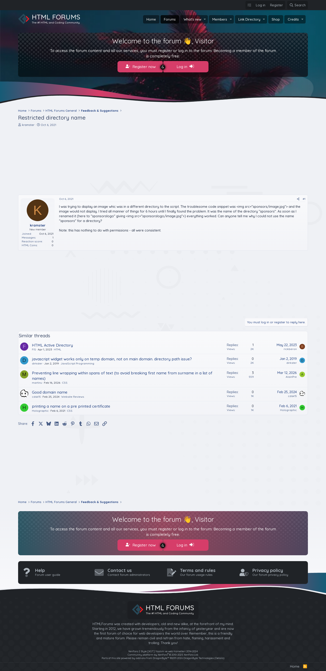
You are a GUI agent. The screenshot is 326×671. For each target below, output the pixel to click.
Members (219, 19)
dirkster (37, 362)
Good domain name (49, 391)
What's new (192, 19)
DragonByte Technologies (198, 655)
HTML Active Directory (52, 344)
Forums (170, 19)
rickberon (290, 348)
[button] (204, 19)
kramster (28, 123)
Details (219, 655)
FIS (34, 348)
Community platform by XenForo (163, 652)
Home (151, 19)
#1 (304, 197)
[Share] (298, 198)
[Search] (297, 5)
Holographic (40, 409)
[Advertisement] (154, 159)
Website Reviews (72, 395)
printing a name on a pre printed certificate (71, 405)
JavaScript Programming (77, 362)
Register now (141, 66)
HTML (57, 348)
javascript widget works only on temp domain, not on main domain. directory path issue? (112, 357)
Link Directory (249, 19)
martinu (37, 381)
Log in (185, 66)
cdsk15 (36, 395)
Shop (276, 19)
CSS (64, 381)
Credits (293, 19)
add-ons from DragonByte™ (152, 655)
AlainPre (291, 375)
